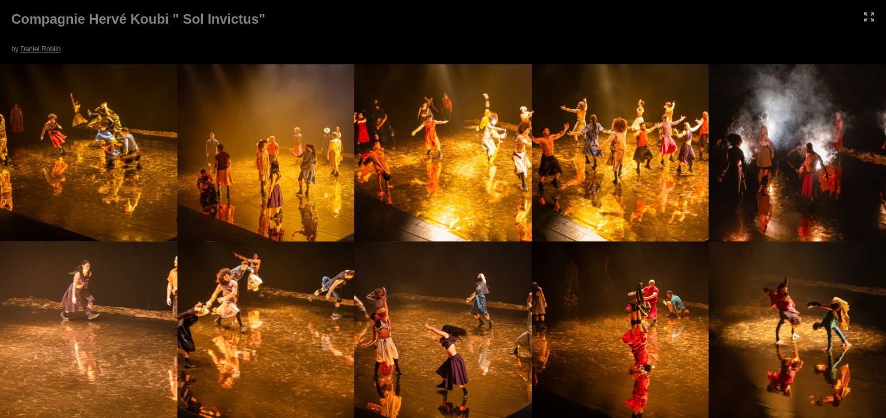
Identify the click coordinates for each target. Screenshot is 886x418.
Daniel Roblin (40, 49)
